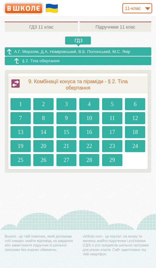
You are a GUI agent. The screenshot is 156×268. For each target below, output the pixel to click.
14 (43, 132)
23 (112, 146)
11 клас (41, 27)
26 (43, 160)
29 (112, 160)
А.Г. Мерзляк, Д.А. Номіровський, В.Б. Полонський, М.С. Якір (72, 51)
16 (89, 132)
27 (66, 160)
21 (66, 146)
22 (89, 146)
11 (112, 118)
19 (20, 146)
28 (89, 160)
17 (112, 132)
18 (135, 132)
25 (20, 160)
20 (43, 146)
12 (135, 118)
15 (66, 132)
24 (135, 146)
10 (89, 118)
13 (20, 132)
